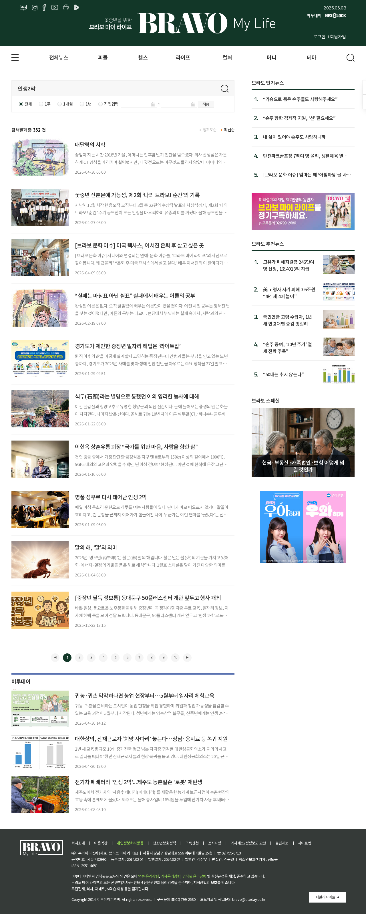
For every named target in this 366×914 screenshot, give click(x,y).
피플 (103, 57)
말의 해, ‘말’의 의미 (96, 547)
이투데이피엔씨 (108, 899)
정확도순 (210, 129)
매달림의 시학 (90, 144)
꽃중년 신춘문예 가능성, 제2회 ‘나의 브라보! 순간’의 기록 (137, 195)
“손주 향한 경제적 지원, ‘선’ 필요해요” (299, 117)
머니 (271, 57)
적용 (206, 104)
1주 (47, 104)
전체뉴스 (58, 57)
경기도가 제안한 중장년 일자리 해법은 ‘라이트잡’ (128, 346)
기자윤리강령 (171, 876)
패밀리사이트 (325, 897)
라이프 (183, 57)
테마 (311, 57)
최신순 (229, 129)
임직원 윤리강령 (194, 876)
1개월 (68, 104)
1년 (88, 104)
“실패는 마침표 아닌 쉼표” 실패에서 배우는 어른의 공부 (135, 295)
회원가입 (338, 36)
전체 (28, 104)
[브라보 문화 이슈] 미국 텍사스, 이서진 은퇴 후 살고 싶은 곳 (139, 245)
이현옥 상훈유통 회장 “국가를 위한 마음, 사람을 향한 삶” (136, 446)
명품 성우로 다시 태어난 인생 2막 (111, 497)
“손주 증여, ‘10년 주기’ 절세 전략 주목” (287, 347)
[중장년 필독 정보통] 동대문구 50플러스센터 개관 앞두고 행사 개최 (148, 597)
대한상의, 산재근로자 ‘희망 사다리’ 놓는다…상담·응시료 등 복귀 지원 (151, 738)
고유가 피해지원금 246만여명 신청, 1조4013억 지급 (288, 265)
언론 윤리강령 (148, 876)
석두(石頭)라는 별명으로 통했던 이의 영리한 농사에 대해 (137, 396)
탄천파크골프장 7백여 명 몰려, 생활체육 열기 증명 (305, 155)
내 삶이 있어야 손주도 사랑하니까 (294, 136)
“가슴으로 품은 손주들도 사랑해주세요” (300, 99)
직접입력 (111, 104)
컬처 (227, 57)
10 (175, 657)
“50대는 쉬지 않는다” (283, 374)
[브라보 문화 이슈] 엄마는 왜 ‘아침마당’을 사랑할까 (307, 174)
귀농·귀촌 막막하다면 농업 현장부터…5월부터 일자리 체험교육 (144, 695)
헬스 (143, 57)
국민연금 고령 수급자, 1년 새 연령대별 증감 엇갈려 (287, 320)
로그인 (319, 36)
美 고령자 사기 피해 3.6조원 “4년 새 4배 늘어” (289, 292)
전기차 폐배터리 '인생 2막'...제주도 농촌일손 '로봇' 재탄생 (138, 782)
